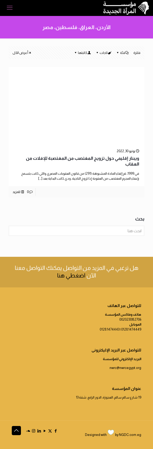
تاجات (103, 53)
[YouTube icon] (45, 431)
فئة (122, 53)
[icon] (28, 431)
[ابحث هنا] (76, 231)
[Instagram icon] (34, 431)
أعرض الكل (22, 53)
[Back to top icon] (16, 430)
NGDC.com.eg (130, 435)
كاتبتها (82, 53)
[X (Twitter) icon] (50, 431)
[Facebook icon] (56, 431)
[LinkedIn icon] (39, 431)
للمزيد (16, 192)
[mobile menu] (9, 7)
